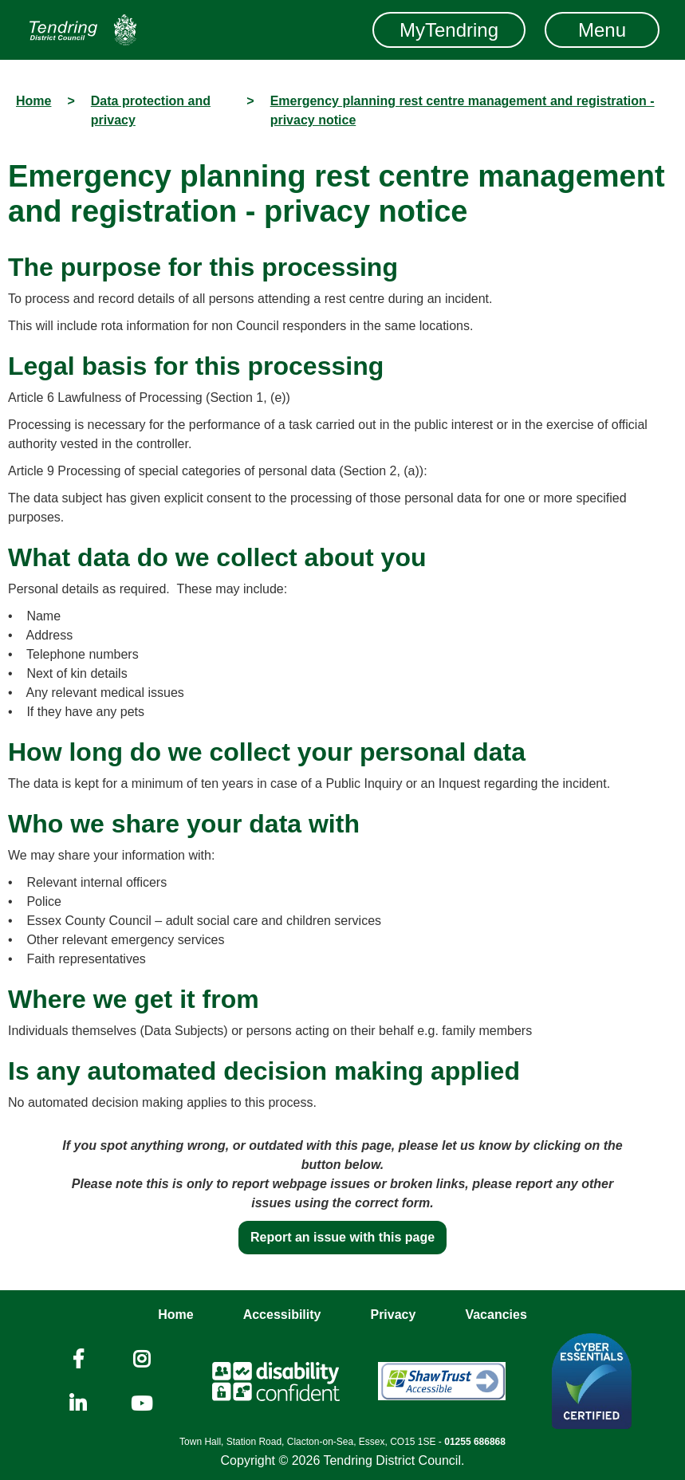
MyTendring (449, 30)
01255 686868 (475, 1441)
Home (175, 1314)
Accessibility (282, 1314)
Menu (602, 30)
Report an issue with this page (342, 1237)
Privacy (392, 1314)
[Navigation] (83, 29)
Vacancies (495, 1314)
